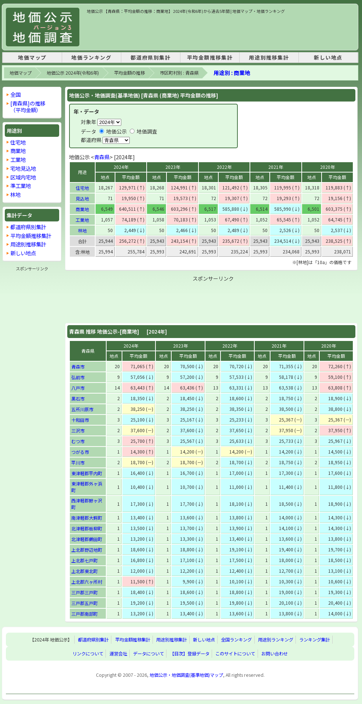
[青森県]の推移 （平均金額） (27, 106)
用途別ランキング (275, 639)
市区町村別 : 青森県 (179, 73)
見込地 (82, 198)
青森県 (102, 157)
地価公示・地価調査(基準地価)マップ (186, 675)
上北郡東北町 (84, 571)
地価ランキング (91, 57)
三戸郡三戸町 (84, 592)
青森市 (78, 366)
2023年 (172, 167)
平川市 (78, 462)
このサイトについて (235, 653)
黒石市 (78, 398)
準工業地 (20, 185)
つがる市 (80, 452)
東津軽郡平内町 (86, 473)
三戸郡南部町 (84, 614)
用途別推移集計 (269, 57)
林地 (82, 230)
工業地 (82, 220)
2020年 (327, 167)
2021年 (275, 167)
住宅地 (82, 188)
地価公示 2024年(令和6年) (73, 73)
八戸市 (78, 388)
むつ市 (78, 441)
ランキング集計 (314, 639)
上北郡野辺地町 (86, 550)
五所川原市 (82, 409)
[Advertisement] (220, 30)
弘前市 (78, 377)
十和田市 (80, 420)
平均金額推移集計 (210, 57)
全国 (15, 94)
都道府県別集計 (150, 57)
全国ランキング (236, 639)
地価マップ (32, 57)
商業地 (82, 209)
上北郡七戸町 (84, 560)
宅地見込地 (23, 168)
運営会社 (118, 653)
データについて (148, 653)
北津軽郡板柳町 (86, 528)
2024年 (121, 167)
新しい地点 (328, 57)
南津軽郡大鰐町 (86, 518)
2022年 (224, 167)
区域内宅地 (23, 177)
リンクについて (87, 653)
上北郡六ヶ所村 (86, 582)
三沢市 (78, 430)
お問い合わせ (274, 653)
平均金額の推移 (129, 73)
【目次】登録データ (189, 653)
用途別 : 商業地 (232, 73)
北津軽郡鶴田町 (86, 539)
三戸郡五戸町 (84, 603)
